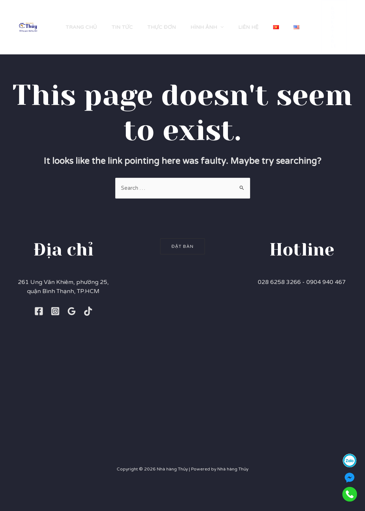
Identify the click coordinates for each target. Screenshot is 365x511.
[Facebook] (38, 337)
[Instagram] (55, 337)
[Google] (71, 337)
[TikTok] (88, 337)
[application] (213, 20)
